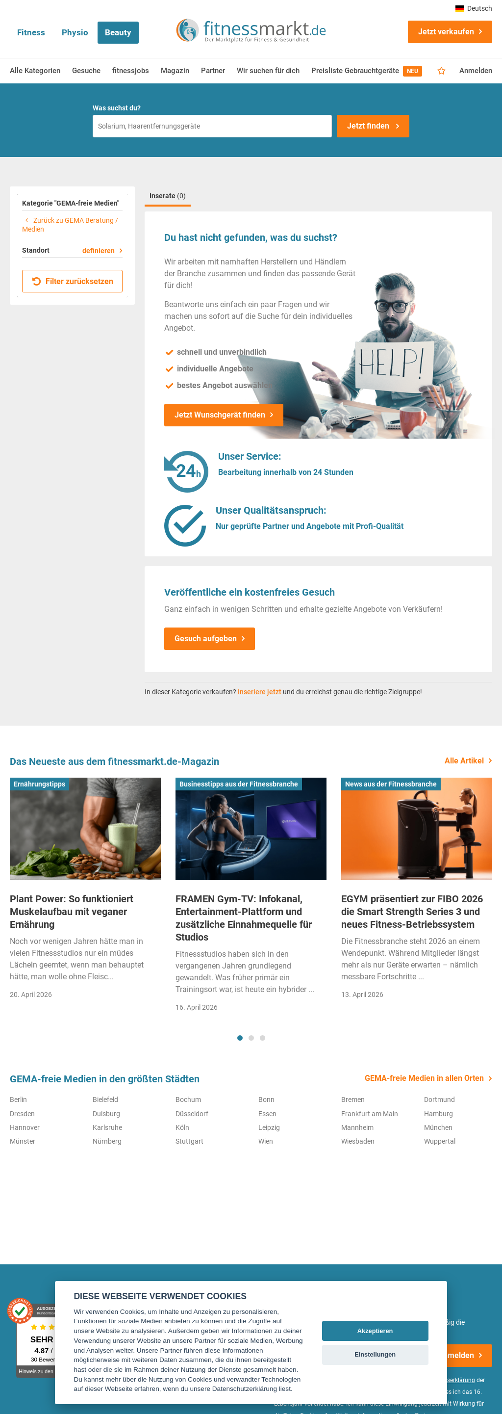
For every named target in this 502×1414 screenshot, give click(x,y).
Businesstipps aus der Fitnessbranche (238, 784)
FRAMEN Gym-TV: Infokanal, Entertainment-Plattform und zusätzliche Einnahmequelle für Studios (244, 918)
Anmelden (475, 70)
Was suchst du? (117, 108)
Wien (265, 1141)
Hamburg (438, 1114)
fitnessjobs (130, 70)
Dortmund (439, 1099)
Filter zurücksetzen (72, 281)
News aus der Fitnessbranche (391, 784)
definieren (98, 251)
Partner (213, 70)
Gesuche (86, 70)
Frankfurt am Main (369, 1114)
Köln (182, 1127)
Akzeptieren (375, 1331)
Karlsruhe (107, 1127)
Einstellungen (375, 1354)
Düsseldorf (192, 1114)
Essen (267, 1114)
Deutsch (473, 8)
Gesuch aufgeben (206, 638)
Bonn (266, 1099)
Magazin (175, 70)
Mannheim (357, 1127)
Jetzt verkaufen (446, 31)
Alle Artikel (464, 760)
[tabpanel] (85, 892)
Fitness (31, 32)
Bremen (353, 1099)
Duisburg (106, 1114)
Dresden (22, 1114)
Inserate (168, 196)
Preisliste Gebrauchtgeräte (366, 71)
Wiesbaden (358, 1141)
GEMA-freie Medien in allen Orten (424, 1078)
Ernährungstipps (39, 784)
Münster (22, 1141)
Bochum (188, 1099)
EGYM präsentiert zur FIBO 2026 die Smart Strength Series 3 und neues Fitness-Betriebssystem (412, 911)
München (438, 1127)
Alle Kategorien (35, 70)
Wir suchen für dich (268, 70)
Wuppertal (439, 1141)
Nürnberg (107, 1141)
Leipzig (269, 1127)
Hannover (25, 1127)
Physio (75, 32)
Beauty (118, 32)
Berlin (18, 1099)
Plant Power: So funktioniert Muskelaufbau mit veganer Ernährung (71, 911)
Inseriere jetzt (259, 692)
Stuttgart (189, 1141)
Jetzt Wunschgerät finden (220, 414)
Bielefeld (105, 1099)
